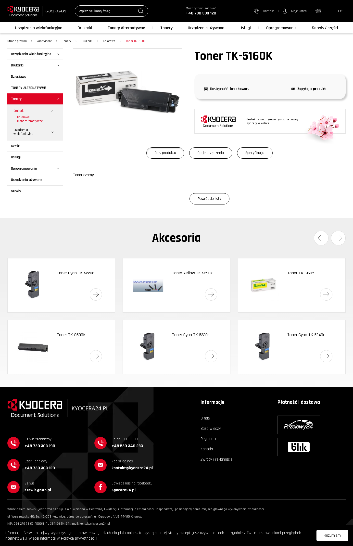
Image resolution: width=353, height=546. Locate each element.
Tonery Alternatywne (126, 28)
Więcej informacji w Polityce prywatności (61, 538)
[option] (127, 92)
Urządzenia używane (206, 28)
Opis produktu (165, 153)
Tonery (166, 28)
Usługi (245, 28)
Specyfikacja (254, 153)
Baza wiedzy (211, 428)
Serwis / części (325, 28)
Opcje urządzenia (211, 153)
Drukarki (84, 28)
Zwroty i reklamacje (216, 459)
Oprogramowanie (281, 28)
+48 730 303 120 (201, 13)
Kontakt (207, 449)
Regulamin (209, 439)
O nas (205, 418)
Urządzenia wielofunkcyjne (38, 28)
